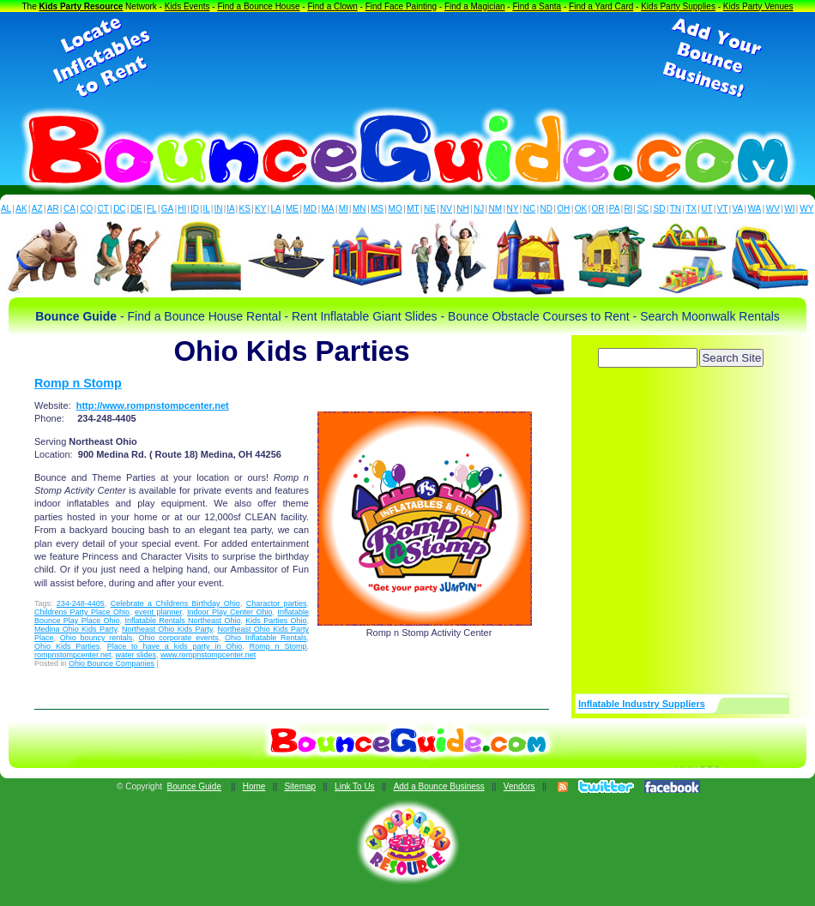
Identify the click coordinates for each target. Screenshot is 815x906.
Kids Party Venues (758, 6)
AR (53, 208)
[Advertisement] (407, 58)
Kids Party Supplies (678, 6)
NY (512, 208)
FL (152, 208)
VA (738, 208)
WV (773, 208)
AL (6, 208)
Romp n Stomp (78, 383)
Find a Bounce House (258, 6)
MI (343, 208)
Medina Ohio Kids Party (75, 629)
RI (628, 208)
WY (806, 208)
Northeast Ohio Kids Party (167, 629)
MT (413, 208)
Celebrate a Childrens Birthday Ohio (175, 603)
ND (546, 208)
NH (462, 208)
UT (706, 208)
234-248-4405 (81, 603)
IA (230, 208)
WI (789, 208)
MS (377, 208)
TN (675, 208)
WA (755, 208)
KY (260, 208)
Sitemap (300, 786)
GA (167, 208)
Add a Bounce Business (439, 786)
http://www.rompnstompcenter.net (152, 405)
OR (598, 208)
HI (182, 208)
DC (119, 208)
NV (446, 208)
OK (581, 208)
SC (643, 208)
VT (722, 208)
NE (430, 208)
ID (194, 208)
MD (310, 208)
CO (86, 208)
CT (103, 208)
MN (359, 208)
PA (614, 208)
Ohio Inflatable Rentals (266, 637)
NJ (479, 208)
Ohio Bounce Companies (111, 663)
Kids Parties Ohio (275, 620)
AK (21, 208)
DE (136, 208)
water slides (136, 655)
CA (69, 208)
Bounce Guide (194, 786)
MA (328, 208)
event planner (158, 612)
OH (563, 208)
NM (496, 208)
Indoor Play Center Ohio (229, 612)
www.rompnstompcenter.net (208, 655)
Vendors (519, 786)
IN (218, 208)
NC (529, 208)
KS (245, 208)
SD (660, 208)
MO (395, 208)
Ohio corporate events (179, 637)
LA (276, 208)
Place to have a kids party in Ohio (175, 646)
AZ (37, 208)
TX (691, 208)
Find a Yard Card (601, 6)
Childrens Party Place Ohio (82, 612)
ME (292, 208)
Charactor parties (276, 603)
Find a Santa (536, 6)
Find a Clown (332, 6)
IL (206, 208)
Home (254, 786)
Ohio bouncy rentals (96, 637)
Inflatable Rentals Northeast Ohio (182, 620)
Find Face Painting (401, 6)
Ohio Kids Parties (67, 646)
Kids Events (187, 6)
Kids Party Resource (81, 6)
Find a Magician (474, 6)
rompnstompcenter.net (73, 655)
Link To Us (355, 786)
